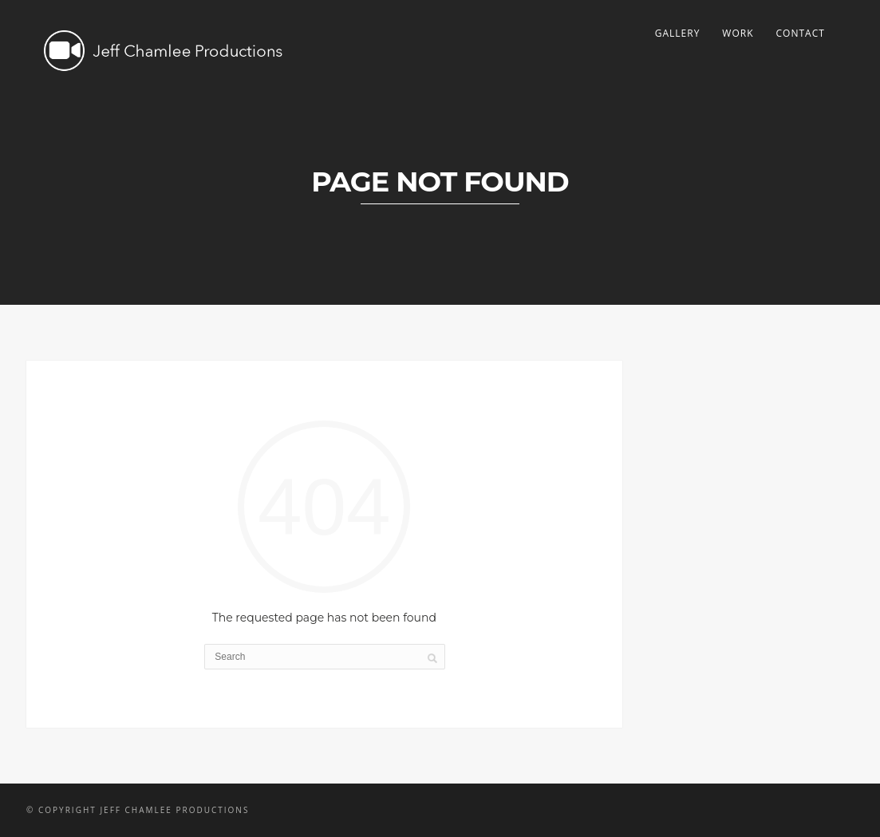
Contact (800, 33)
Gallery (677, 33)
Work (737, 33)
